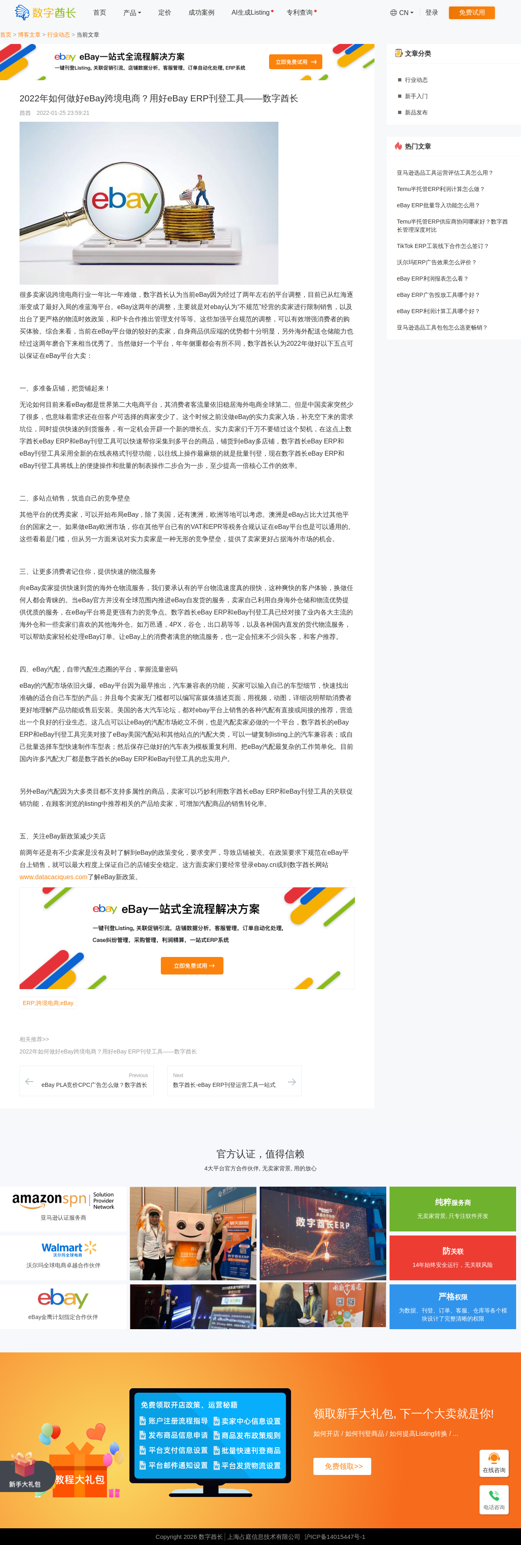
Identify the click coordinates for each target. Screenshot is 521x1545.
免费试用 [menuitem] (472, 12)
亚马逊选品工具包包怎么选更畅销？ (442, 327)
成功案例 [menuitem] (201, 12)
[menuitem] (132, 12)
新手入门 (416, 96)
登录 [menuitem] (431, 12)
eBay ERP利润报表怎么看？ (433, 278)
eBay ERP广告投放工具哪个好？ (438, 295)
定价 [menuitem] (164, 12)
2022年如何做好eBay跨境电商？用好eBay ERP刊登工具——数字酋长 (108, 1051)
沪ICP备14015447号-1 (335, 1536)
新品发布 (416, 112)
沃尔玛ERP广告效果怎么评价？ (437, 262)
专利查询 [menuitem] (302, 12)
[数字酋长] (45, 12)
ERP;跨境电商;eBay (48, 1003)
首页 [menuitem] (99, 12)
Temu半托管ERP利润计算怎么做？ (441, 189)
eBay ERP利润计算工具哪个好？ (438, 311)
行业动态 (58, 34)
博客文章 (29, 34)
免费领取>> (344, 1466)
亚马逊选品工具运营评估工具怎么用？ (445, 172)
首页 (5, 34)
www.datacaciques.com (54, 876)
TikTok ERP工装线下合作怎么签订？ (443, 246)
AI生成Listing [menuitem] (253, 12)
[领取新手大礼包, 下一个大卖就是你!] (28, 1470)
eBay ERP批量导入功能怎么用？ (438, 205)
